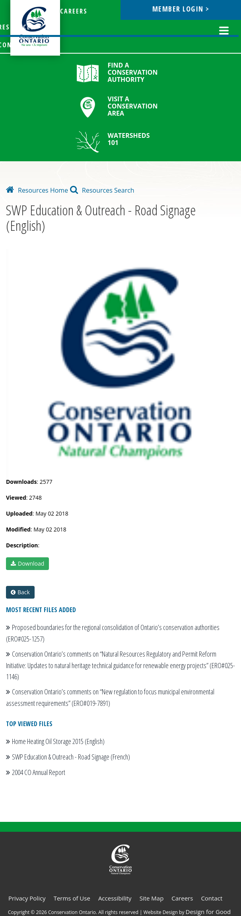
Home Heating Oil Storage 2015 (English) (58, 741)
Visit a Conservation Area (133, 106)
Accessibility (115, 898)
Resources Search (102, 190)
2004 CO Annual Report (38, 772)
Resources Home (37, 190)
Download (27, 563)
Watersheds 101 (129, 139)
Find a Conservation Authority (133, 72)
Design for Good (208, 912)
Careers (182, 898)
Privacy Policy (27, 898)
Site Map (152, 898)
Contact (211, 898)
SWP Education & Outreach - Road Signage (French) (71, 756)
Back (20, 592)
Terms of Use (72, 898)
